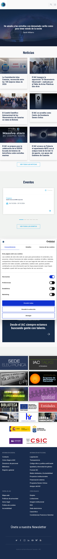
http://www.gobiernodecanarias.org (39, 429)
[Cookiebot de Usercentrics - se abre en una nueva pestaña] (46, 242)
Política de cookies (9, 505)
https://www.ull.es (16, 441)
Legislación (34, 457)
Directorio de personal (10, 463)
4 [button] (31, 219)
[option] (28, 201)
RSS (31, 505)
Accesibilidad (7, 508)
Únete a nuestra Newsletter (28, 527)
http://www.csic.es (36, 441)
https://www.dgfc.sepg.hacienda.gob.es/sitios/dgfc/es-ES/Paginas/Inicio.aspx (28, 407)
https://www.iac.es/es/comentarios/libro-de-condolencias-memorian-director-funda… (48, 417)
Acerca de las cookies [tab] (47, 247)
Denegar (28, 315)
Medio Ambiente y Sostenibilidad (41, 473)
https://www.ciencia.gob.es (20, 429)
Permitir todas (28, 303)
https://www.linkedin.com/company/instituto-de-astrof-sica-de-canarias (28, 540)
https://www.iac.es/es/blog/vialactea (14, 378)
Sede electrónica (36, 508)
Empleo (32, 495)
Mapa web (5, 495)
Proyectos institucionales (39, 476)
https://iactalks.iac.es (43, 363)
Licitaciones (34, 498)
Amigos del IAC (35, 486)
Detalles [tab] (28, 247)
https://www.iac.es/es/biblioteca (9, 407)
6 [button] (37, 219)
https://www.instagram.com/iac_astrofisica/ (24, 540)
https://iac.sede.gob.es (14, 363)
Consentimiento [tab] (10, 247)
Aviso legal (6, 502)
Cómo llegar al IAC (8, 460)
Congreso (9, 198)
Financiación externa (37, 480)
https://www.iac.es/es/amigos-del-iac (43, 378)
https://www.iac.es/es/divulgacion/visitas (9, 417)
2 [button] (25, 219)
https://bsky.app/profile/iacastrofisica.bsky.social (37, 540)
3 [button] (28, 219)
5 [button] (34, 219)
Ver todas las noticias (28, 164)
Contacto (5, 457)
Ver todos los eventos (28, 226)
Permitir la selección (28, 309)
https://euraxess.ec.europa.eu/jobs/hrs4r (28, 417)
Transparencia (35, 460)
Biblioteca (5, 467)
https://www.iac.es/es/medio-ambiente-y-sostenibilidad (14, 394)
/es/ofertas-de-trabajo (49, 334)
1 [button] (21, 219)
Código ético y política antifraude (41, 463)
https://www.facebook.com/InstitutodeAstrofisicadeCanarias (20, 540)
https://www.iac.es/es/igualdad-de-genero (43, 394)
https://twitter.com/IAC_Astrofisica (16, 540)
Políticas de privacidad (10, 498)
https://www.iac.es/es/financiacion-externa (48, 407)
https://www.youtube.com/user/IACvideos (33, 540)
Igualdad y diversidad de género (41, 467)
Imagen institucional (37, 502)
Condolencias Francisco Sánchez (41, 515)
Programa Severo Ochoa (38, 483)
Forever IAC (34, 470)
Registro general (8, 470)
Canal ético (34, 512)
